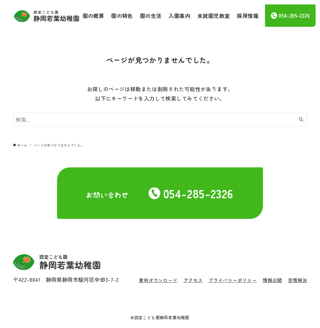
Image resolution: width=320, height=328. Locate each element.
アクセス (193, 280)
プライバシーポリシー (233, 280)
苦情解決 (297, 280)
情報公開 (272, 280)
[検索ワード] (160, 119)
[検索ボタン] (301, 119)
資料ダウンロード (158, 280)
